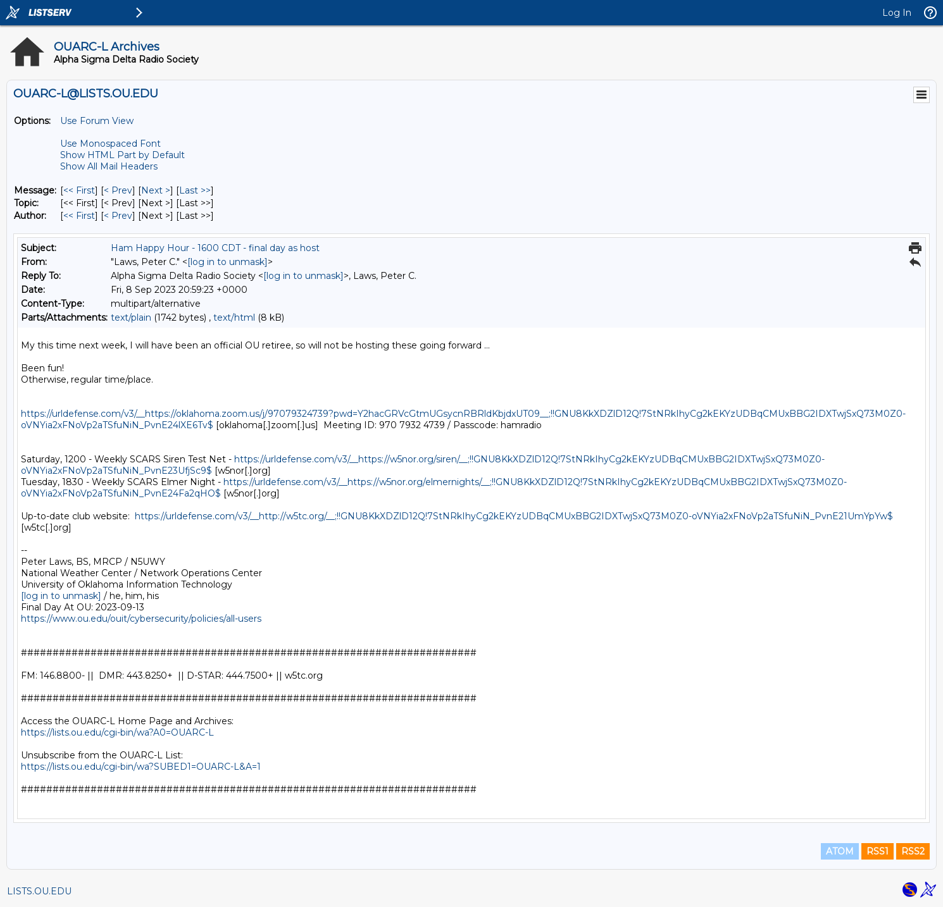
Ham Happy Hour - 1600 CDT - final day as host (215, 248)
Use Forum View (97, 120)
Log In (896, 12)
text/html (234, 317)
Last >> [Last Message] (195, 190)
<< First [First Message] (79, 190)
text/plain (131, 317)
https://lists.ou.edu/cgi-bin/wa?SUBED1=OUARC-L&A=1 (141, 766)
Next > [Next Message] (155, 190)
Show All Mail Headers (109, 166)
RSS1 (877, 851)
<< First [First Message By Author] (79, 215)
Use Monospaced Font (110, 143)
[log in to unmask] (227, 262)
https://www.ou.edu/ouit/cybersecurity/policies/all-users (141, 618)
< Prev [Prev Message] (118, 190)
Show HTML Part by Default (122, 155)
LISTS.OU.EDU (39, 891)
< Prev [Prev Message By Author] (118, 215)
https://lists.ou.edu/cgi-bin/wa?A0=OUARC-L (117, 732)
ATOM (840, 851)
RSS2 (913, 851)
